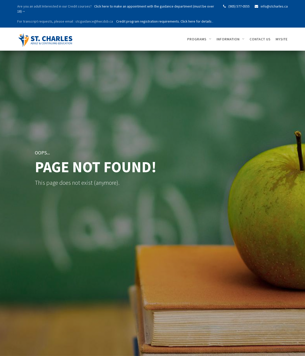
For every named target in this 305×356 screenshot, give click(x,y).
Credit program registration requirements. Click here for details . (164, 21)
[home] (46, 37)
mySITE (282, 39)
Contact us (260, 39)
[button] (199, 39)
